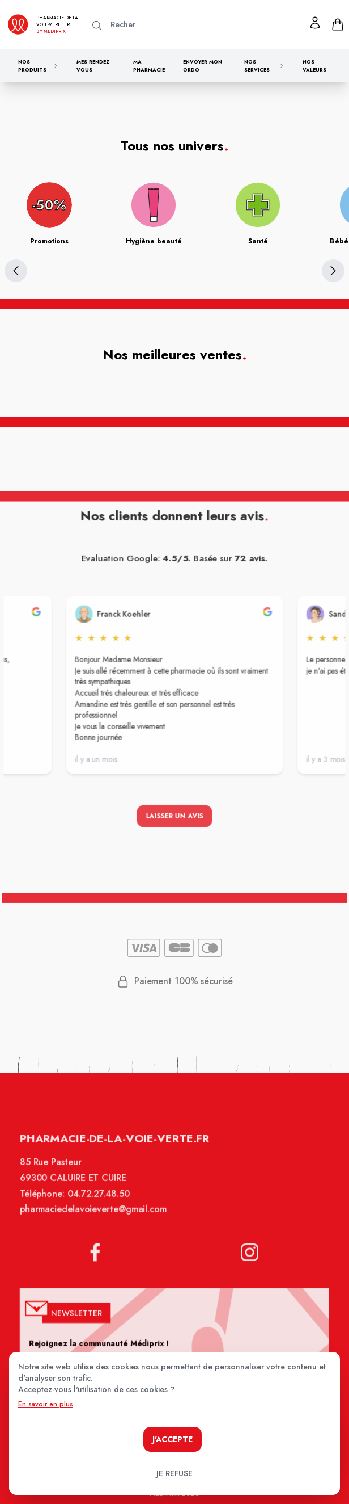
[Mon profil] (315, 23)
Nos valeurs (314, 65)
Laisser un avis (174, 817)
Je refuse (174, 1473)
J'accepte (172, 1439)
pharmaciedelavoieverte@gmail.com (95, 1216)
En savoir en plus (45, 1404)
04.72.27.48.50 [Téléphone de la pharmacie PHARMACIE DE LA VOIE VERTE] (100, 1201)
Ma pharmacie (149, 65)
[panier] (337, 24)
